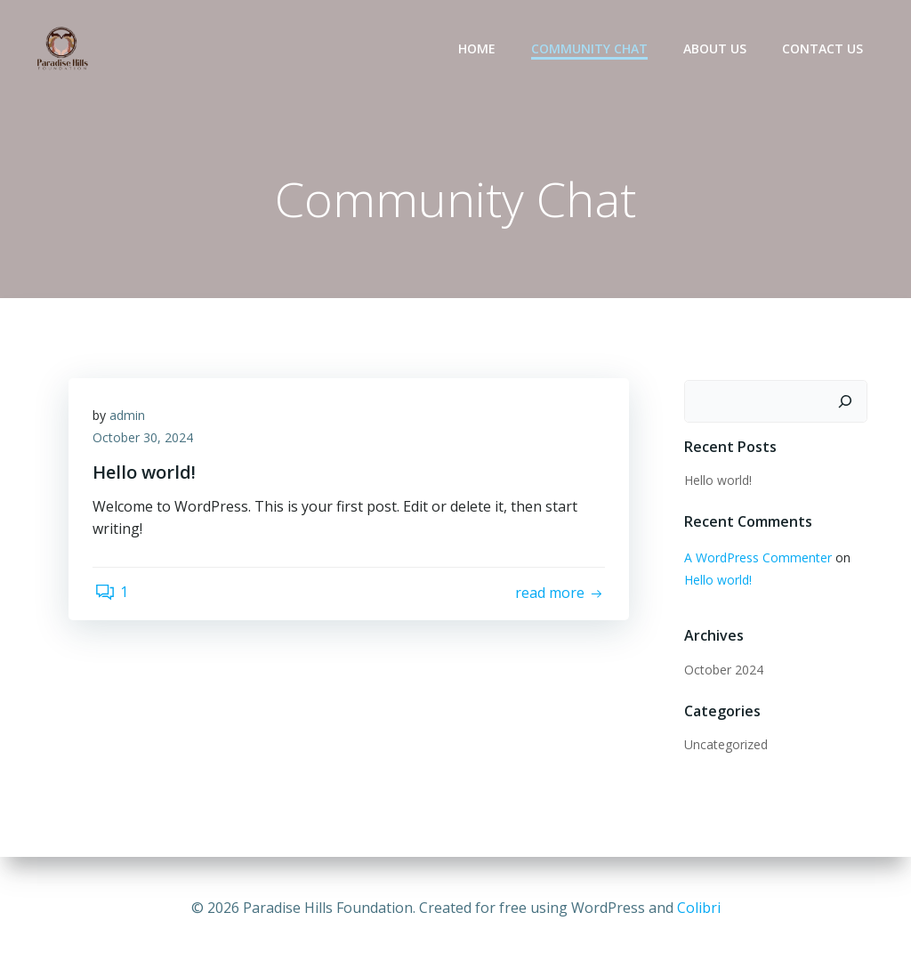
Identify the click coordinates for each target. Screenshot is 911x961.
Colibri (699, 907)
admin (130, 418)
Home (478, 49)
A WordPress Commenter (756, 558)
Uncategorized (724, 745)
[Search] (847, 402)
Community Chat (591, 49)
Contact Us (824, 49)
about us (716, 49)
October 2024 (722, 670)
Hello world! (716, 480)
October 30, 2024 (145, 441)
